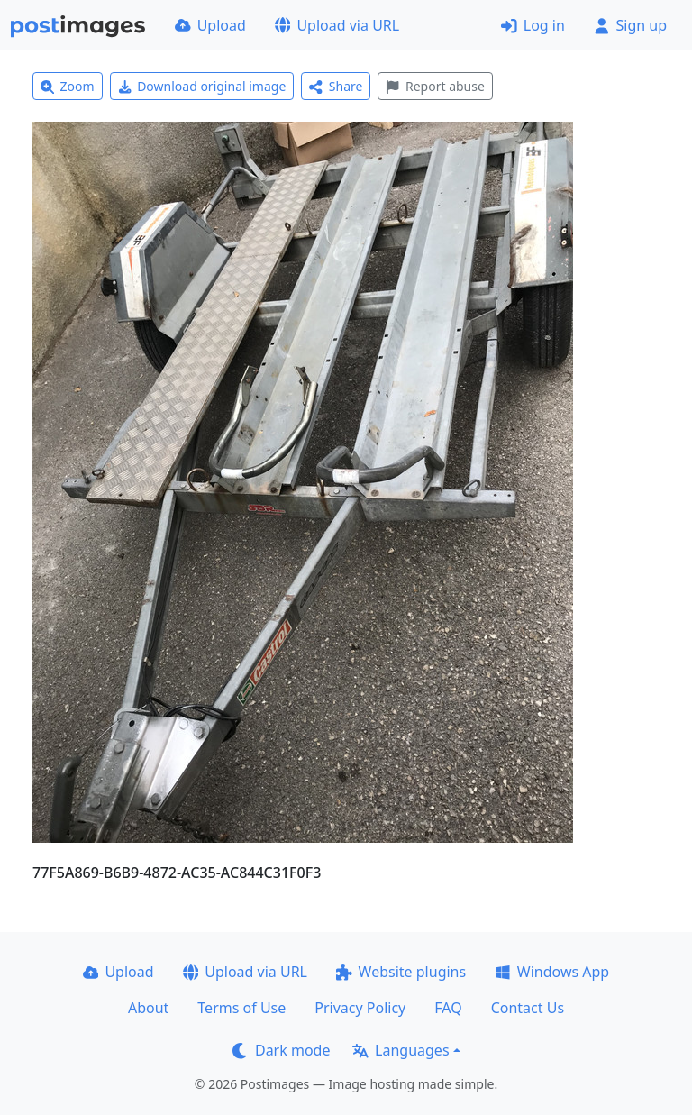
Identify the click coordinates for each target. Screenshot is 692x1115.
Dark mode (281, 1050)
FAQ (447, 1008)
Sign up (630, 25)
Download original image (202, 86)
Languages (400, 1050)
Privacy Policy (359, 1008)
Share (335, 86)
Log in (533, 25)
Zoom (68, 86)
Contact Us (527, 1008)
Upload (210, 25)
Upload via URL (337, 25)
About (148, 1008)
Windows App (552, 972)
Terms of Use (241, 1008)
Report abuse (435, 86)
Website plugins (401, 972)
